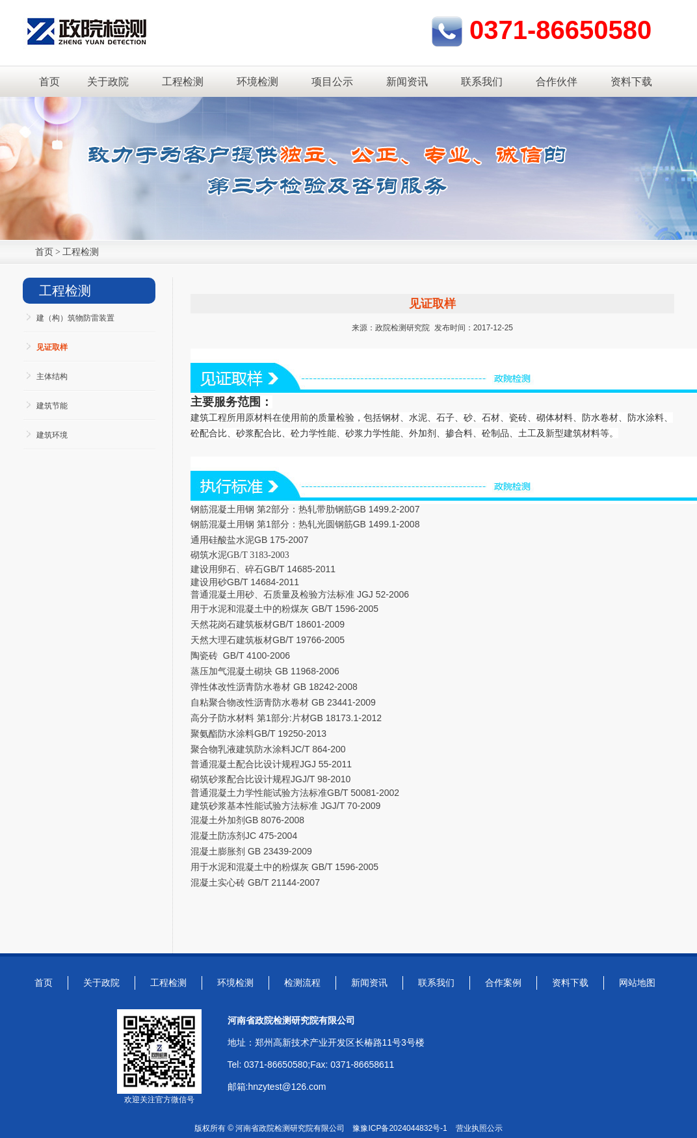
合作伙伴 (556, 81)
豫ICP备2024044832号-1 (403, 1128)
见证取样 (52, 347)
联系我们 (482, 81)
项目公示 (332, 81)
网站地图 (637, 982)
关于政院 (108, 81)
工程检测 (183, 81)
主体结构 (52, 376)
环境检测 (257, 81)
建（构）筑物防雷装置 (75, 318)
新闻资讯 (407, 81)
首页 (49, 81)
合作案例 (503, 982)
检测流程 (302, 982)
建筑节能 (52, 405)
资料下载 (631, 81)
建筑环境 (52, 435)
